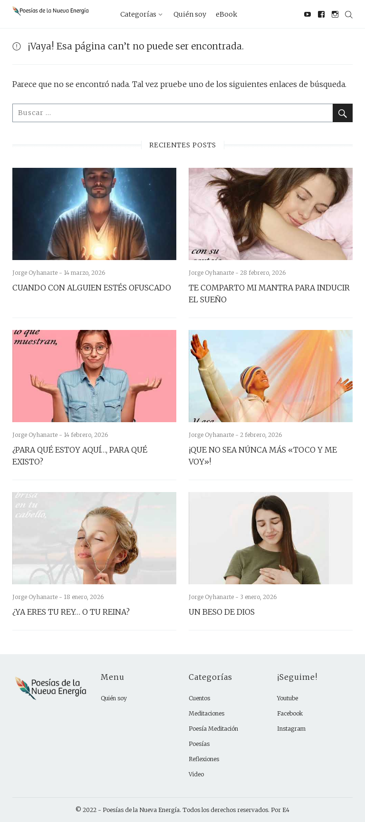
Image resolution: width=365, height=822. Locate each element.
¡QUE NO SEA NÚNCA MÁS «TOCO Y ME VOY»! (263, 455)
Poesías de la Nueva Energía (141, 809)
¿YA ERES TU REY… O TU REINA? (71, 612)
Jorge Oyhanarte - (38, 272)
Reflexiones (204, 759)
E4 (285, 809)
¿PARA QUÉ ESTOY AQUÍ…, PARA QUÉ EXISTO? (79, 455)
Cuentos (199, 698)
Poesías (199, 743)
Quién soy (114, 698)
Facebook (290, 713)
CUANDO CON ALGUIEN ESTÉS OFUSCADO (91, 287)
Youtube (287, 698)
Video (196, 774)
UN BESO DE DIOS (222, 612)
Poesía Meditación (213, 728)
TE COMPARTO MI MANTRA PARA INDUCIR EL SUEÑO (269, 293)
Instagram (291, 728)
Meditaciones (206, 713)
